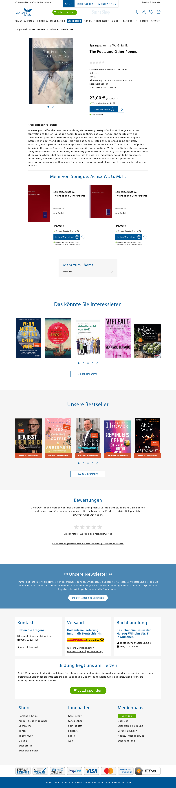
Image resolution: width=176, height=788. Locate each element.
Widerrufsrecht (76, 651)
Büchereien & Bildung (130, 726)
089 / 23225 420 (129, 646)
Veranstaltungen (127, 730)
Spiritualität (75, 726)
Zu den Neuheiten (87, 374)
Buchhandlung (126, 740)
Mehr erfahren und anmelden (88, 598)
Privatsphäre (84, 782)
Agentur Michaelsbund (131, 735)
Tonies (88, 21)
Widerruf (119, 782)
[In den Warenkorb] (104, 109)
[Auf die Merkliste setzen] (121, 109)
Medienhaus (107, 4)
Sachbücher (74, 21)
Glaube (116, 21)
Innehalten (85, 4)
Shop (68, 4)
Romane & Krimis (24, 21)
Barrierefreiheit (103, 782)
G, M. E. (122, 45)
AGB (128, 782)
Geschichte (67, 272)
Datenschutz (67, 782)
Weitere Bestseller (88, 474)
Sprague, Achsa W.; (103, 45)
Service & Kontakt (151, 2)
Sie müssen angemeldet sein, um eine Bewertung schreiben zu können (87, 544)
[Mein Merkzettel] (151, 12)
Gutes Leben (75, 721)
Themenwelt (101, 21)
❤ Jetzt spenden (64, 12)
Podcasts (73, 730)
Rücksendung (95, 651)
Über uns (123, 721)
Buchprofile (130, 21)
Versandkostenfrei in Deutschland (35, 2)
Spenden (127, 716)
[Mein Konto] (144, 11)
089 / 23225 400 (29, 639)
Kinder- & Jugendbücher (51, 21)
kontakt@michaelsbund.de (36, 636)
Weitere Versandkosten (80, 647)
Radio (71, 735)
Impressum (51, 782)
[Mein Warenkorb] (158, 11)
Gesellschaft (75, 716)
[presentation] (28, 197)
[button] (78, 363)
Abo (70, 740)
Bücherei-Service (150, 21)
